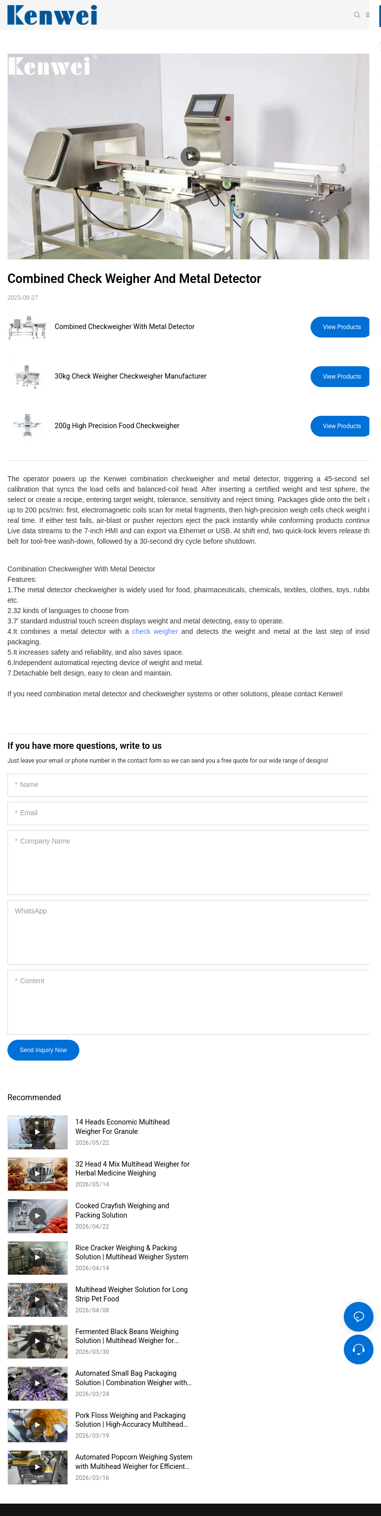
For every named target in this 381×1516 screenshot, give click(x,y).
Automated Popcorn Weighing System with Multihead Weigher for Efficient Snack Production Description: (129, 1294)
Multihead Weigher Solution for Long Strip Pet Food (131, 1210)
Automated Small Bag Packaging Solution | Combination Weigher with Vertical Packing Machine (131, 1252)
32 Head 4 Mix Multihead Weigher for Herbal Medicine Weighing (315, 1126)
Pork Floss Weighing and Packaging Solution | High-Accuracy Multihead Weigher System (313, 1252)
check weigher (155, 631)
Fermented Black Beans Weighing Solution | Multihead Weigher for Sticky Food (310, 1210)
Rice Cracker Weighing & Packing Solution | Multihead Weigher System (315, 1168)
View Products (342, 327)
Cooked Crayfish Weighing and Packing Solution (122, 1168)
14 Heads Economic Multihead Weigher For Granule (122, 1126)
